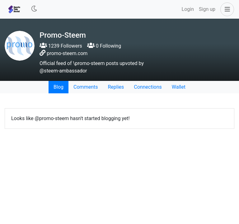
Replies (116, 87)
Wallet (178, 87)
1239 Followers (61, 46)
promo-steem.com (67, 53)
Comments (85, 87)
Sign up (207, 9)
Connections (148, 87)
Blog (58, 87)
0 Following (104, 46)
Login (188, 9)
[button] (226, 9)
